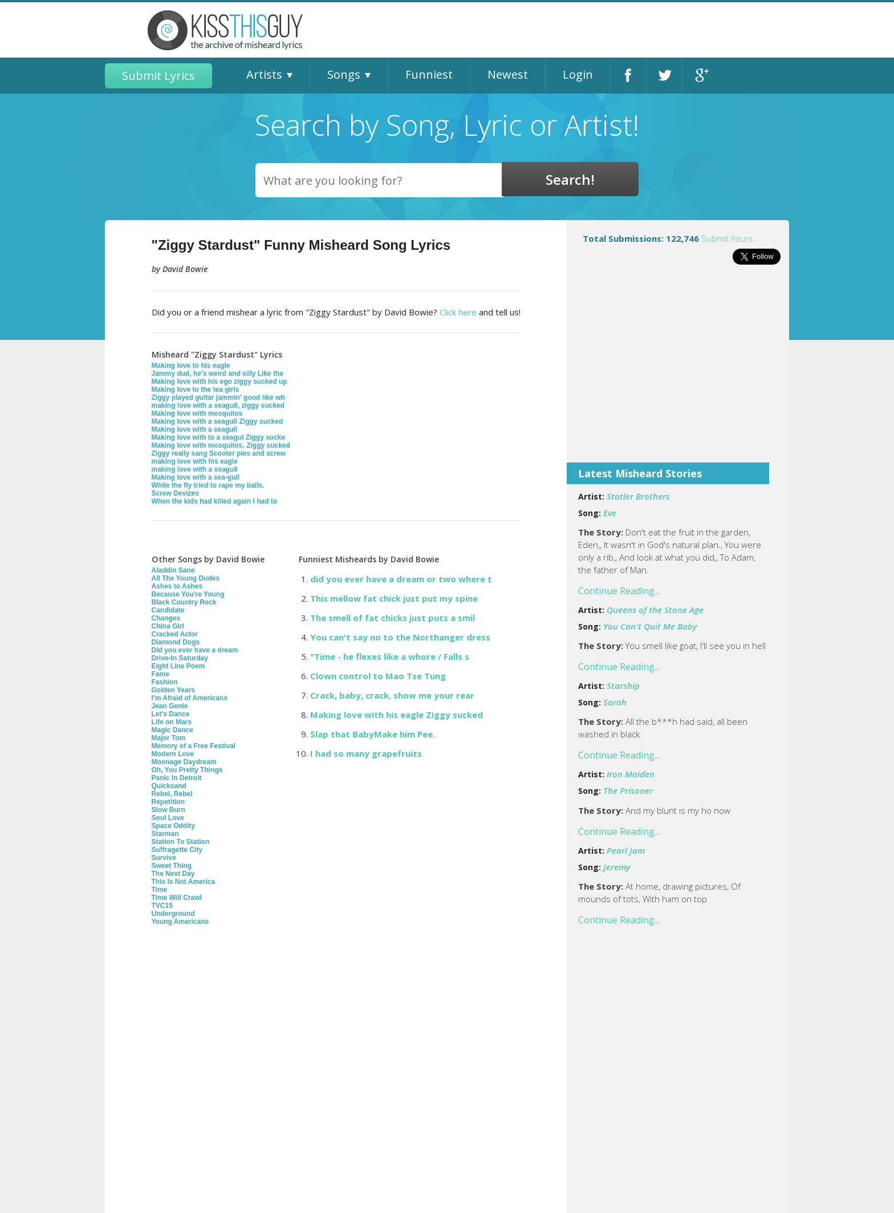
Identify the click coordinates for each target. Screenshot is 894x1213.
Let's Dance (171, 714)
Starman (165, 834)
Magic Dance (172, 730)
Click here (458, 312)
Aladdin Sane (173, 570)
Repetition (168, 802)
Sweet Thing (172, 866)
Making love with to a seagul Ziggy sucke (219, 437)
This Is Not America (184, 882)
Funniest (429, 74)
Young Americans (180, 922)
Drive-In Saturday (180, 658)
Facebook (628, 76)
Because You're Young (188, 594)
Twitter (664, 76)
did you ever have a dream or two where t (401, 579)
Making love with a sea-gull (196, 477)
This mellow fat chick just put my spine (394, 598)
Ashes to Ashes (177, 586)
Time (160, 890)
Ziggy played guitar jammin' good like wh (218, 397)
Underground (173, 914)
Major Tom (169, 738)
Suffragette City (177, 850)
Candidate (168, 610)
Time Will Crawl (177, 898)
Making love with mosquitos (197, 413)
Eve (609, 512)
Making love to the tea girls (195, 389)
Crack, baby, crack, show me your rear (392, 695)
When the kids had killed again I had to (215, 501)
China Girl (168, 626)
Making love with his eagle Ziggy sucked (396, 714)
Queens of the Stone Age (655, 609)
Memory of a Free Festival (193, 746)
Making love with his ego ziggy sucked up (219, 382)
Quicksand (169, 786)
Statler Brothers (638, 496)
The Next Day (173, 874)
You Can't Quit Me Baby (650, 626)
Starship (623, 685)
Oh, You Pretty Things (187, 770)
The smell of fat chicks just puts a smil (392, 617)
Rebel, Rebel (172, 794)
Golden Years (173, 690)
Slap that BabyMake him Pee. (372, 734)
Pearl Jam (626, 850)
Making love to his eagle (191, 366)
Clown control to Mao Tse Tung (378, 675)
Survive (164, 858)
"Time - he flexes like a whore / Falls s (389, 656)
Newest (507, 74)
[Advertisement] (678, 371)
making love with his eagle (195, 461)
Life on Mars (172, 722)
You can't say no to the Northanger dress (400, 637)
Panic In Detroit (177, 778)
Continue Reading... (619, 591)
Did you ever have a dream (195, 650)
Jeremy (616, 867)
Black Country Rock (184, 602)
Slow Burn (168, 810)
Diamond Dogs (176, 642)
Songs (343, 74)
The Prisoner (628, 790)
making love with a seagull (195, 469)
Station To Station (181, 842)
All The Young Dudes (186, 578)
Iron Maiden (631, 774)
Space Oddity (174, 826)
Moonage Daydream (184, 762)
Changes (166, 618)
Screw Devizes (175, 493)
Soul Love (168, 818)
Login (578, 74)
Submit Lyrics (158, 75)
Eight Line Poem (178, 666)
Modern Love (173, 754)
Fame (160, 674)
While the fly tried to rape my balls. (208, 485)
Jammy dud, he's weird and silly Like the (218, 374)
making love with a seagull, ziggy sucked (218, 405)
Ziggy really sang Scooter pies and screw (219, 453)
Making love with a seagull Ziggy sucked (217, 421)
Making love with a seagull (195, 429)
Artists (264, 74)
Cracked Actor (175, 634)
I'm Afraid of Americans (189, 698)
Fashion (165, 682)
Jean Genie (170, 706)
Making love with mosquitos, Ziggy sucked (221, 445)
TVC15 (162, 906)
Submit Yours (727, 238)
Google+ (700, 76)
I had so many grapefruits (366, 753)
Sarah (615, 702)
